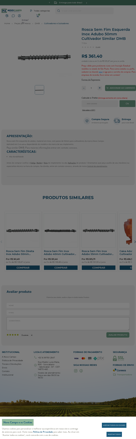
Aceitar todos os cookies (114, 425)
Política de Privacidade (43, 431)
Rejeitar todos (114, 434)
